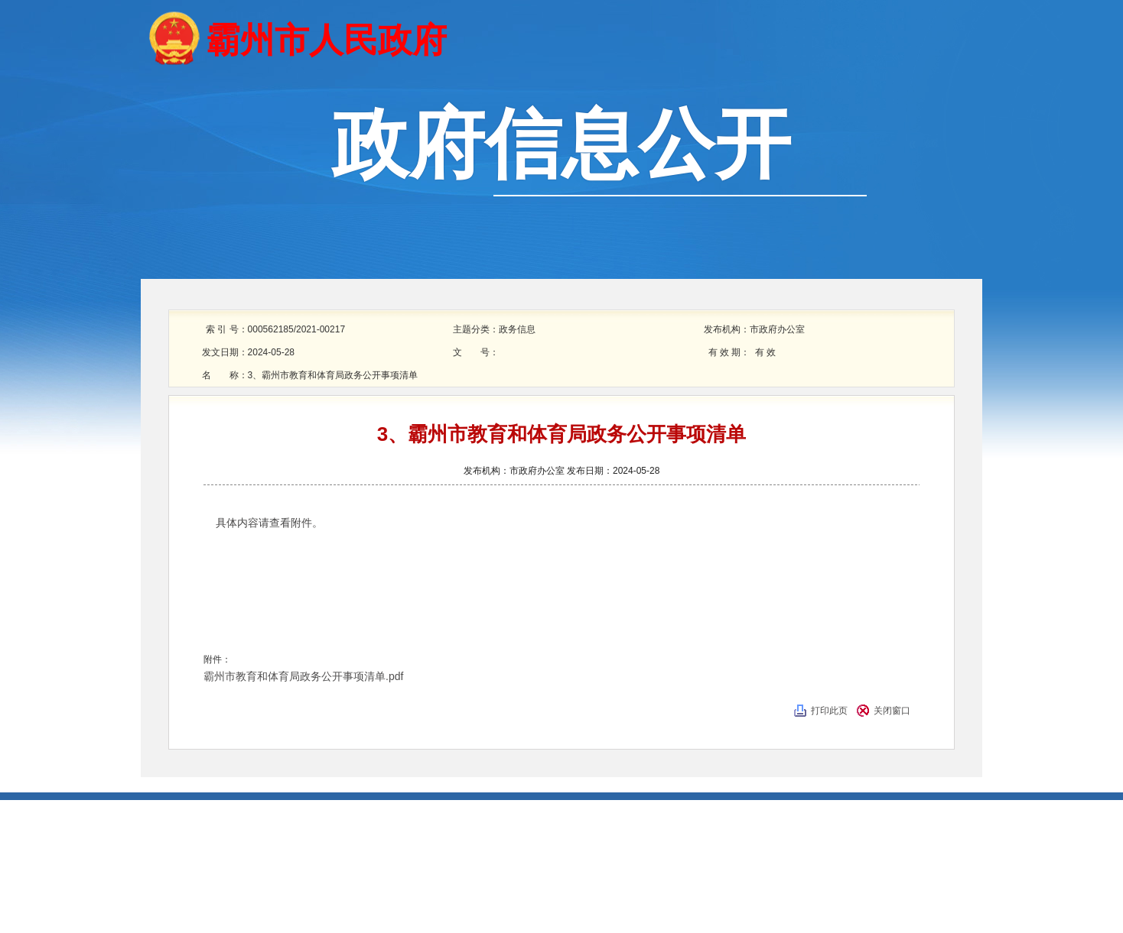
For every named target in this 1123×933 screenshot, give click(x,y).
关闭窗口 (892, 710)
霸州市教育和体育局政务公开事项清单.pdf (303, 676)
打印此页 (829, 710)
